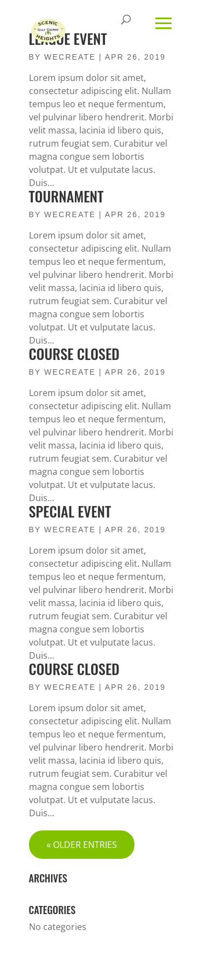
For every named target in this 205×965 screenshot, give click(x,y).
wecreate (70, 214)
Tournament (66, 196)
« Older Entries (81, 845)
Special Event (70, 511)
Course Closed (74, 353)
